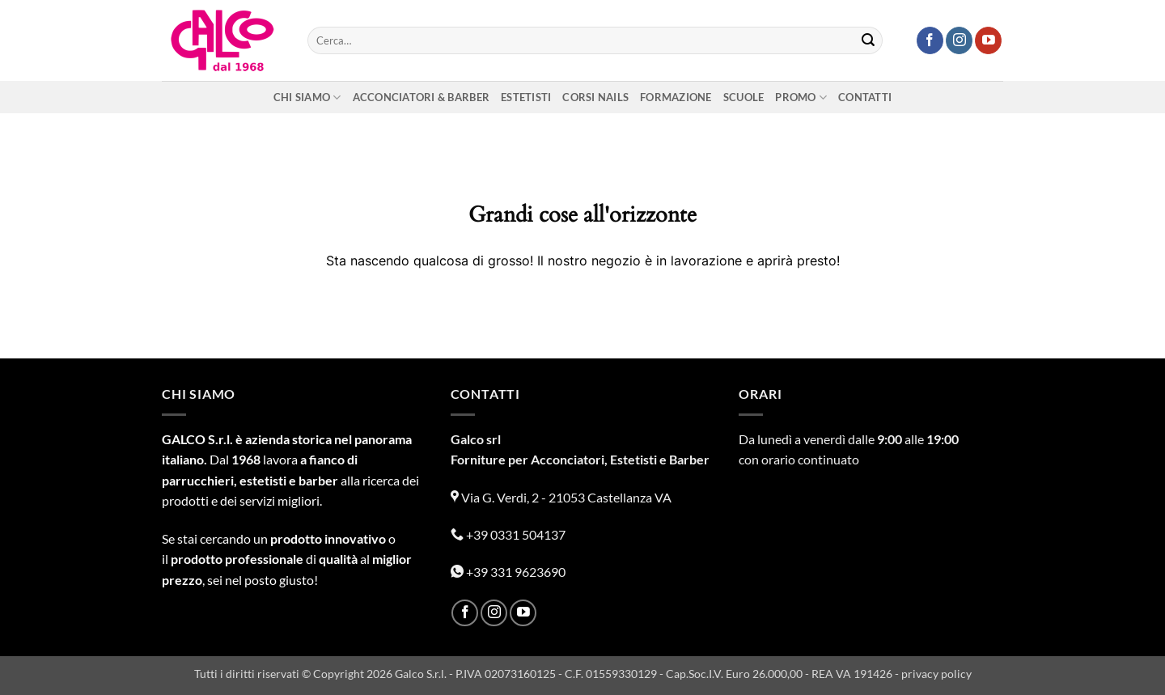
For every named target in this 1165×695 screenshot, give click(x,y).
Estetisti (526, 97)
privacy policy (936, 673)
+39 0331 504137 (508, 534)
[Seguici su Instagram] (959, 40)
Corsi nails (595, 97)
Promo (801, 97)
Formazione (676, 97)
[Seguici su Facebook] (930, 40)
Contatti (865, 97)
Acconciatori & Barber (421, 97)
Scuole (744, 97)
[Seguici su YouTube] (988, 40)
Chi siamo (307, 97)
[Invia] (868, 40)
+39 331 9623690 (508, 571)
